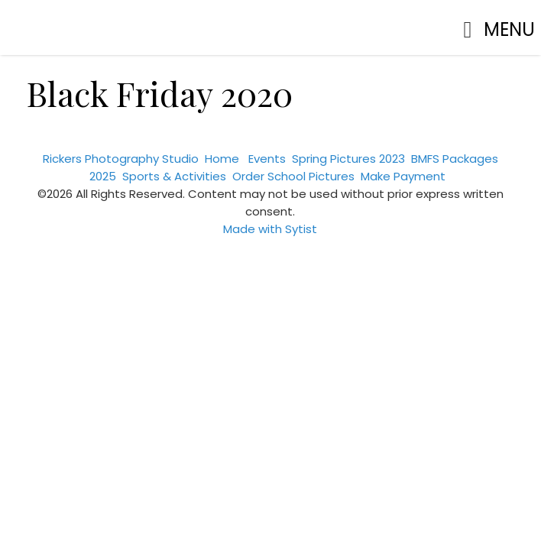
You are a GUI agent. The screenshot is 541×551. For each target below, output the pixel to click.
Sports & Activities (174, 176)
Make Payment (403, 176)
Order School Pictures (293, 176)
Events (267, 159)
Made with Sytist (270, 229)
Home (222, 159)
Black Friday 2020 (160, 92)
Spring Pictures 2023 (348, 159)
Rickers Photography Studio (121, 159)
